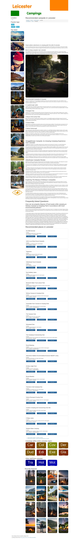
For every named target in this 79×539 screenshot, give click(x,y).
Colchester (41, 447)
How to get (52, 236)
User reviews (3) (41, 309)
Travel (33, 21)
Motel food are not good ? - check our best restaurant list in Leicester (38, 438)
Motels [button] (18, 26)
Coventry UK (52, 447)
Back (12, 19)
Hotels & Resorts (41, 465)
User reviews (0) (41, 246)
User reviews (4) (41, 288)
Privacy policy (22, 537)
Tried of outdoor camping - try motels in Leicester (35, 437)
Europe (31, 20)
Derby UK (63, 447)
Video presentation (33, 537)
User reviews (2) (41, 413)
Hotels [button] (13, 24)
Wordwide (27, 20)
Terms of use (27, 537)
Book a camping (30, 236)
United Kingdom (36, 20)
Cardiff (30, 447)
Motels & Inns (52, 465)
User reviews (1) (41, 236)
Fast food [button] (13, 26)
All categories (28, 21)
